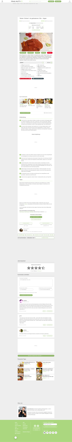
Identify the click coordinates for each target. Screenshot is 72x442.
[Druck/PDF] (21, 235)
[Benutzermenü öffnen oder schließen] (69, 1)
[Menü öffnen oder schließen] (2, 1)
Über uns (16, 428)
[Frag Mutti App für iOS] (35, 426)
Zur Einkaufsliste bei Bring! (38, 78)
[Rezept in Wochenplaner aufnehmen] (45, 235)
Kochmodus (25, 112)
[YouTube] (44, 432)
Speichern (30, 52)
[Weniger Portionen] (43, 62)
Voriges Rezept (26, 223)
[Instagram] (50, 432)
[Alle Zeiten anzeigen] (42, 23)
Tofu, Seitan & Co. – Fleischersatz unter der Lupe (48, 376)
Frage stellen (51, 1)
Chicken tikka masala (31, 105)
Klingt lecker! (36, 217)
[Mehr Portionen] (51, 62)
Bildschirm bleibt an (49, 112)
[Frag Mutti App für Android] (38, 426)
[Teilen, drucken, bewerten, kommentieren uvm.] (15, 437)
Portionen (48, 62)
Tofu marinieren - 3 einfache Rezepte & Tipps (39, 106)
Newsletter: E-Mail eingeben (48, 422)
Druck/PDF (23, 52)
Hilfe (24, 422)
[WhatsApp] (56, 432)
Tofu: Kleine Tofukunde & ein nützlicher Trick (23, 106)
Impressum (25, 428)
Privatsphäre (25, 427)
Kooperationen (17, 431)
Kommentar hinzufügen (36, 282)
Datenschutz (25, 425)
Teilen (43, 52)
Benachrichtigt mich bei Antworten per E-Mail (29, 292)
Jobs (16, 427)
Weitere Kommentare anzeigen (36, 355)
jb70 (20, 316)
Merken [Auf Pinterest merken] (50, 52)
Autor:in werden (18, 425)
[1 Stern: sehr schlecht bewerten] (28, 268)
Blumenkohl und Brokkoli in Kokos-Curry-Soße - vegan (48, 106)
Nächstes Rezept (46, 223)
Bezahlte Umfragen (26, 431)
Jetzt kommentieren (36, 219)
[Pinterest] (47, 432)
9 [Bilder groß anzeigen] (50, 49)
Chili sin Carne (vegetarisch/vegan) (27, 376)
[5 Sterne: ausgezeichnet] (43, 268)
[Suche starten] (30, 1)
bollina (24, 330)
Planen (37, 52)
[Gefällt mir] (43, 311)
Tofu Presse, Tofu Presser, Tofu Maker (26, 211)
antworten (49, 311)
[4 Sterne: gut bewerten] (39, 268)
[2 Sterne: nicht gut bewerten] (32, 268)
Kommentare (45, 237)
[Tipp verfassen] (58, 1)
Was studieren (17, 433)
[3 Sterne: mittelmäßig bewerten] (36, 268)
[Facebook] (53, 432)
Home (16, 422)
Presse (16, 430)
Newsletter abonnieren (50, 426)
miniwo (25, 300)
